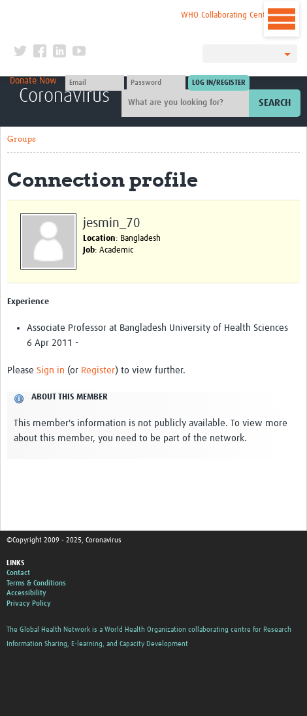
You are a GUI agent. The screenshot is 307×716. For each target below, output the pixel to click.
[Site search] (186, 103)
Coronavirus (64, 96)
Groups (21, 139)
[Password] (156, 83)
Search (275, 103)
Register (98, 370)
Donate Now (33, 81)
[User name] (94, 83)
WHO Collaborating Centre (226, 15)
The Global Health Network (95, 13)
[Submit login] (219, 83)
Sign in (51, 370)
